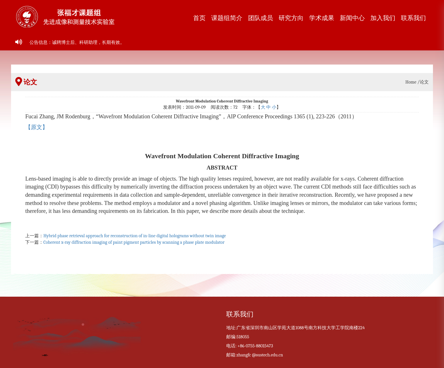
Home (411, 82)
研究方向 (291, 18)
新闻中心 (352, 18)
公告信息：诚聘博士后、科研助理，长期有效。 (77, 42)
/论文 (423, 82)
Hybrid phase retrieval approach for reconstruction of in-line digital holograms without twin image (134, 235)
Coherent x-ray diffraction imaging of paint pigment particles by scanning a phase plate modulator (134, 242)
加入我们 (382, 18)
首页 (199, 18)
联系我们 (413, 18)
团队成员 (260, 18)
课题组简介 (226, 18)
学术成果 (321, 18)
